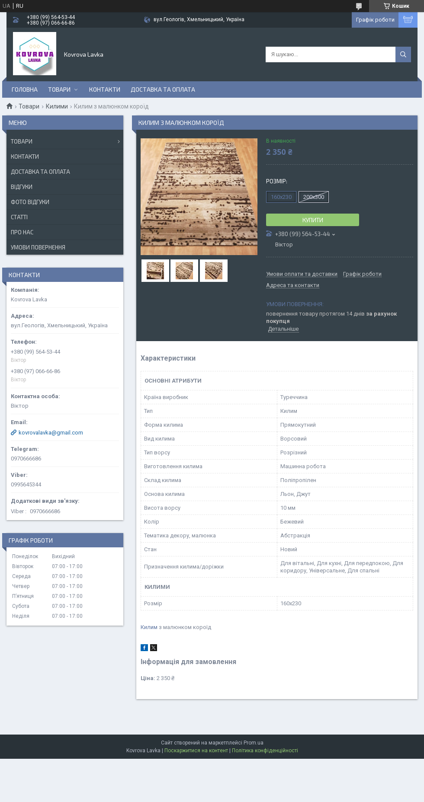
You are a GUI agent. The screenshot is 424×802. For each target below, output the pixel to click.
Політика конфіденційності (265, 751)
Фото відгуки (30, 201)
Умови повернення (38, 247)
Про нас (22, 232)
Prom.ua (253, 743)
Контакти (104, 89)
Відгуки (21, 186)
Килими (57, 106)
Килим (149, 627)
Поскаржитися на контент (196, 751)
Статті (19, 217)
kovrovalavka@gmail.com (51, 432)
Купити (312, 220)
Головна (25, 89)
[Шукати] (403, 54)
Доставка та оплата (163, 89)
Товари (59, 89)
